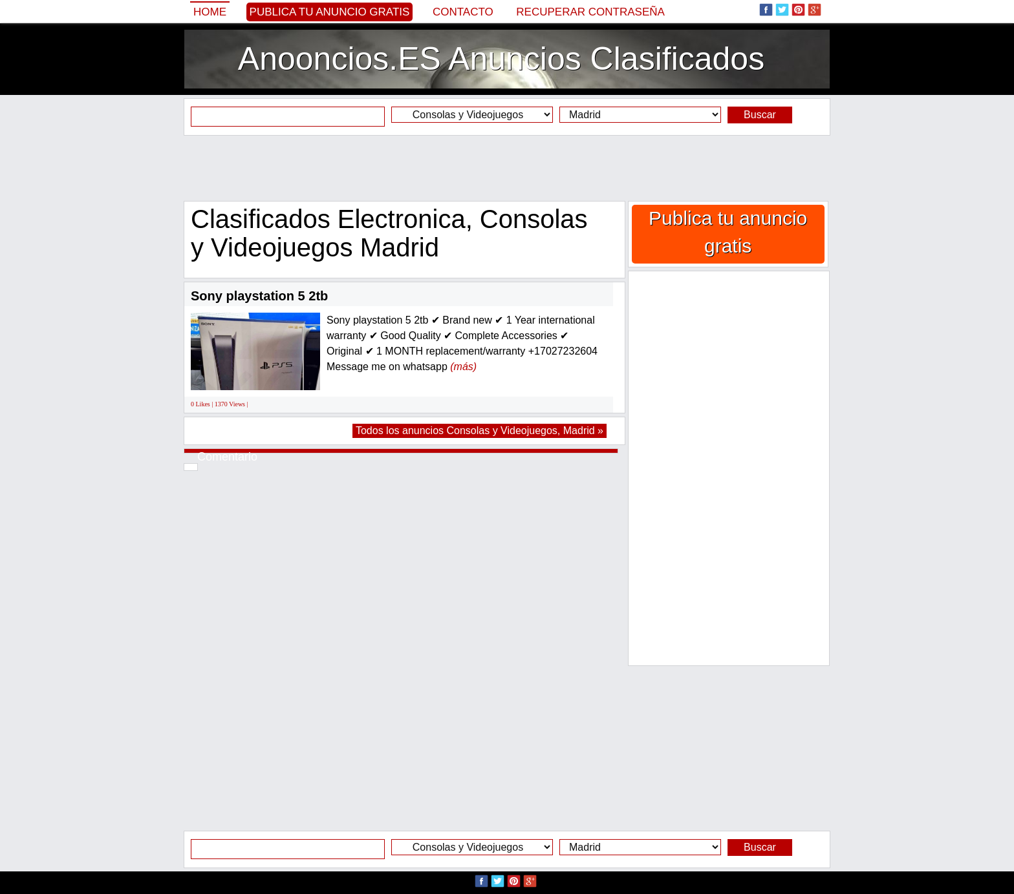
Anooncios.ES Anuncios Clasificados (501, 59)
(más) (463, 366)
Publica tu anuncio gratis (330, 12)
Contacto (463, 12)
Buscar (760, 114)
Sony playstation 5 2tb (259, 296)
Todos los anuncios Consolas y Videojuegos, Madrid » (479, 430)
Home (209, 12)
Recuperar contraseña (590, 12)
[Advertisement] (507, 168)
